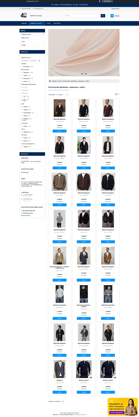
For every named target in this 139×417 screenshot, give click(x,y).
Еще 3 (24, 120)
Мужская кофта (84, 380)
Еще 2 (24, 100)
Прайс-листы (25, 38)
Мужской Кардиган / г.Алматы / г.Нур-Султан (59, 267)
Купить (59, 131)
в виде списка (118, 94)
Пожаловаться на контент (79, 414)
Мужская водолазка (59, 305)
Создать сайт (30, 1)
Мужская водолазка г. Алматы (84, 305)
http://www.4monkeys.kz (29, 210)
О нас (48, 23)
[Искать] (103, 15)
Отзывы (23, 45)
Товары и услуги (36, 23)
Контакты (57, 23)
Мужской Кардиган (60, 343)
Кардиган (60, 380)
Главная (24, 23)
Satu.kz (77, 413)
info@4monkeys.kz (28, 213)
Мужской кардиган (60, 119)
